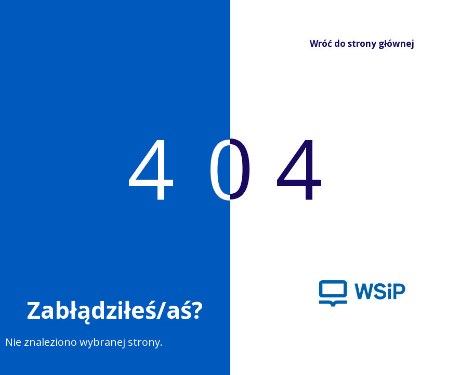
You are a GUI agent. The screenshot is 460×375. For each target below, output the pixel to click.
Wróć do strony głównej (354, 43)
